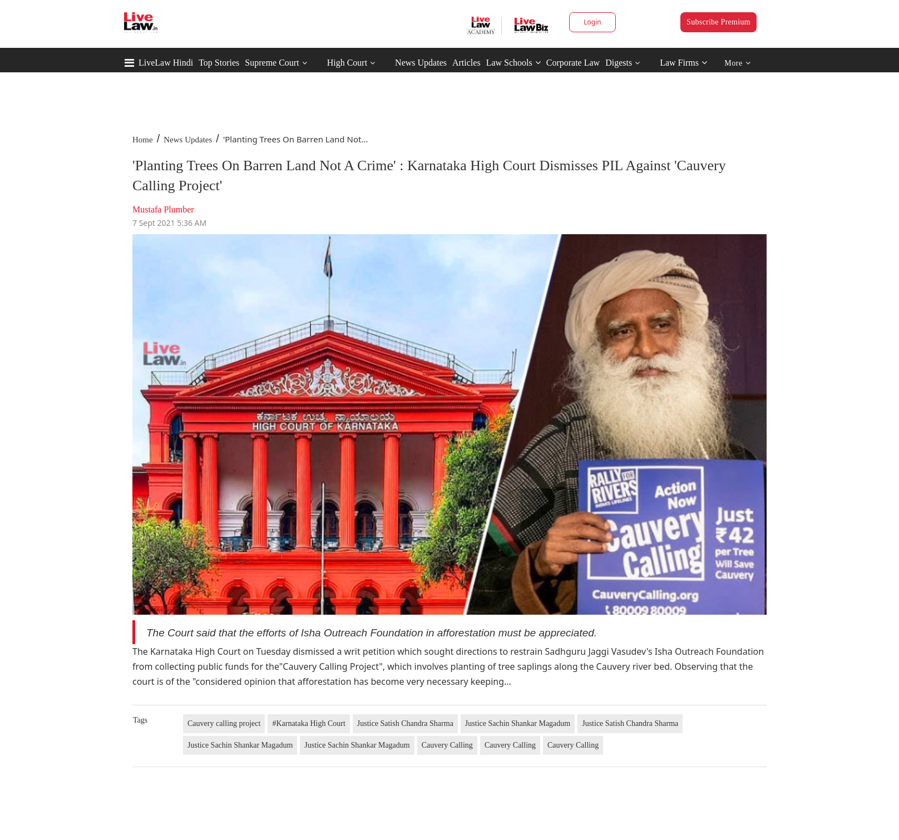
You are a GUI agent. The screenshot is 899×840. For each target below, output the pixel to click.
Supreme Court (272, 62)
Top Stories (219, 62)
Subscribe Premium (718, 22)
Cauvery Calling (447, 745)
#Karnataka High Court (308, 723)
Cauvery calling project (223, 723)
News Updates (421, 62)
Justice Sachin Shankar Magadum (517, 723)
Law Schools (513, 62)
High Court (347, 62)
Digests (618, 62)
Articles (466, 62)
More (737, 63)
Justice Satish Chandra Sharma (405, 723)
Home (142, 139)
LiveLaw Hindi (166, 62)
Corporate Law (573, 62)
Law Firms (683, 62)
